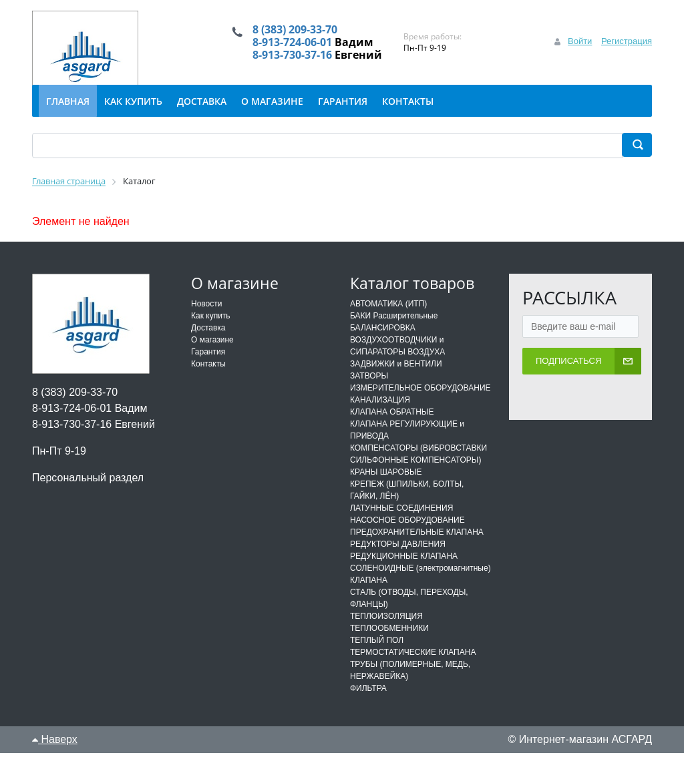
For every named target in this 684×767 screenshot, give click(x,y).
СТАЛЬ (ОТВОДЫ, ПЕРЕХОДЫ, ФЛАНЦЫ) (409, 612)
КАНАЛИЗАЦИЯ (380, 414)
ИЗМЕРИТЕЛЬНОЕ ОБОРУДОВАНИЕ (420, 402)
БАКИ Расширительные (394, 329)
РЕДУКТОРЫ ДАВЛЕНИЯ (398, 558)
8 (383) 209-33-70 (288, 30)
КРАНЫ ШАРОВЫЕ (386, 486)
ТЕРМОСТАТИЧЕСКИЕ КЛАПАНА (413, 666)
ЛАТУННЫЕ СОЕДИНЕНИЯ (401, 522)
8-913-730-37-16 (285, 68)
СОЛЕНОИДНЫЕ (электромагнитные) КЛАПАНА (420, 588)
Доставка (208, 341)
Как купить (210, 329)
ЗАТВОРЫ (369, 390)
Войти (580, 48)
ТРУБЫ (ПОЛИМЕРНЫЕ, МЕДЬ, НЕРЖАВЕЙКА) (410, 684)
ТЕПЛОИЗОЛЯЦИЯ (386, 630)
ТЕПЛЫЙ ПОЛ (376, 654)
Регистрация (626, 48)
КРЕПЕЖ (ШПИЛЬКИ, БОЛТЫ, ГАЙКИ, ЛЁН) (407, 504)
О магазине (212, 353)
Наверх (54, 753)
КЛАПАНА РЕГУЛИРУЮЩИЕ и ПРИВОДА (407, 444)
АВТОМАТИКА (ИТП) (388, 317)
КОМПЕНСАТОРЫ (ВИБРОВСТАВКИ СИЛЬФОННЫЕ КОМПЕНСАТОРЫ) (418, 468)
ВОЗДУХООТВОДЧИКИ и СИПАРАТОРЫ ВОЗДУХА (397, 359)
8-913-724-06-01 (285, 49)
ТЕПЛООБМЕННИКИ (389, 642)
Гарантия (208, 365)
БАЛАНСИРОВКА (382, 341)
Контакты (208, 377)
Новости (206, 317)
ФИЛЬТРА (368, 702)
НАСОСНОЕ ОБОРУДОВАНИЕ (407, 534)
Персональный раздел (88, 491)
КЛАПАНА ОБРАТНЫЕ (392, 426)
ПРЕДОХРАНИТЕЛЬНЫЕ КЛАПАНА (417, 546)
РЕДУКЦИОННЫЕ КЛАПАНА (404, 570)
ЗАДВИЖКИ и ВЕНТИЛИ (396, 377)
